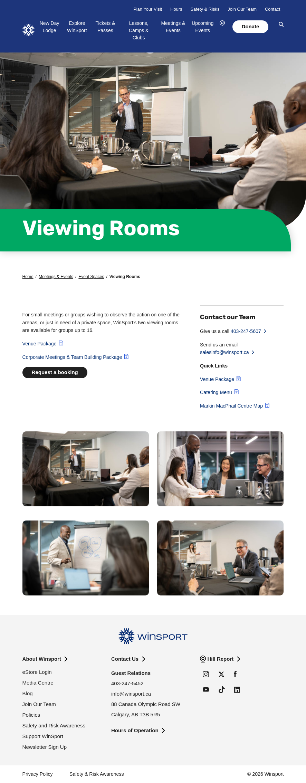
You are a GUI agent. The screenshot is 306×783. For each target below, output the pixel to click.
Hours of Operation (135, 730)
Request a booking (55, 372)
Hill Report (220, 659)
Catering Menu (216, 392)
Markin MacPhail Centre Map (231, 406)
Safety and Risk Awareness (53, 725)
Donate (250, 26)
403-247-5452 (127, 683)
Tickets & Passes (105, 26)
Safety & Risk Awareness (96, 774)
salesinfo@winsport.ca (224, 352)
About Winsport (41, 659)
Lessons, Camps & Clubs (139, 30)
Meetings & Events (173, 26)
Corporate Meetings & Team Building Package (72, 357)
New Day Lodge (49, 26)
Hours (176, 9)
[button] (222, 23)
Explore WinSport (77, 26)
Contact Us (124, 659)
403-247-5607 (246, 331)
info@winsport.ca (131, 694)
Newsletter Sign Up (44, 747)
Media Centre (38, 683)
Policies (31, 715)
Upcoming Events (202, 26)
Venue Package (39, 343)
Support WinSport (42, 736)
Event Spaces (91, 276)
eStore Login (37, 672)
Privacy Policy (37, 774)
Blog (27, 693)
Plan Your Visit (147, 9)
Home (28, 276)
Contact (272, 9)
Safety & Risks (204, 9)
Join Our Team (242, 9)
